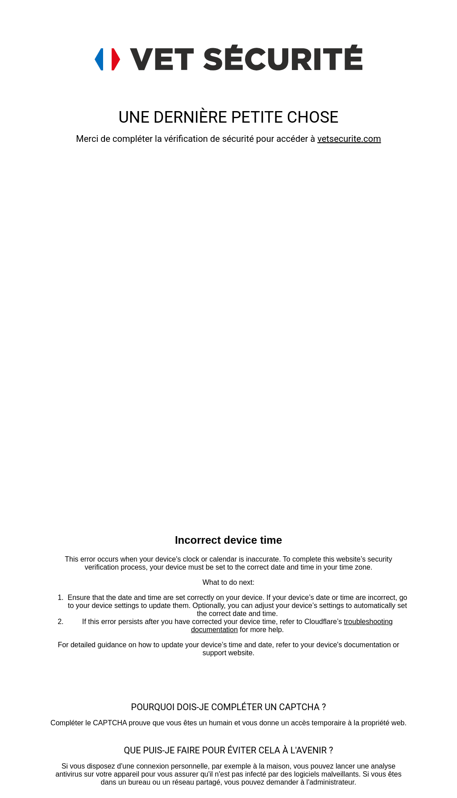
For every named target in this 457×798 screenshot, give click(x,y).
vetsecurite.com (349, 138)
